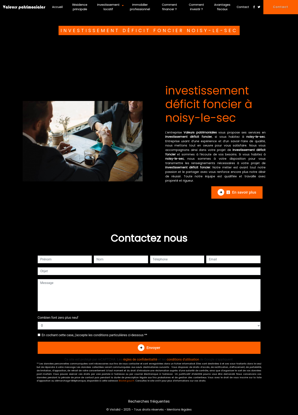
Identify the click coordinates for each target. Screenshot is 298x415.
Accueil (57, 7)
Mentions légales (179, 409)
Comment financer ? (169, 7)
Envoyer (153, 347)
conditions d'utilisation (183, 359)
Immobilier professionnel (140, 7)
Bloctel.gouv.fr (126, 380)
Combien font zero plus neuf (58, 318)
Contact (243, 7)
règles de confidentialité (140, 359)
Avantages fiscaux (222, 7)
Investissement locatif (108, 7)
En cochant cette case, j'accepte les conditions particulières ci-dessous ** (94, 335)
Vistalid (115, 409)
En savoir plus (241, 192)
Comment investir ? (196, 7)
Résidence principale (79, 7)
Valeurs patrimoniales (24, 7)
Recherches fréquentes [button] (149, 401)
